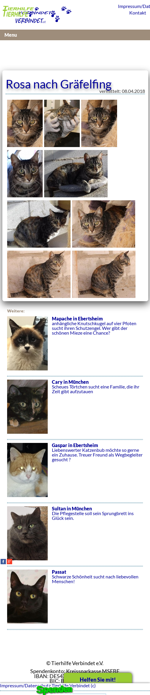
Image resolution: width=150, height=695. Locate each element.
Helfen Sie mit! (98, 679)
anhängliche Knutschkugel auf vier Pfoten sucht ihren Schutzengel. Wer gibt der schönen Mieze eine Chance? (75, 346)
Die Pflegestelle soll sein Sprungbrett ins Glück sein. (75, 536)
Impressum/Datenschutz (132, 6)
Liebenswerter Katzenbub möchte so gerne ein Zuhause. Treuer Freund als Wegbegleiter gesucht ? (75, 473)
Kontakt (137, 12)
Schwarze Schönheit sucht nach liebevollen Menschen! (75, 600)
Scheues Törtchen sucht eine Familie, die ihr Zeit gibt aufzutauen (75, 410)
